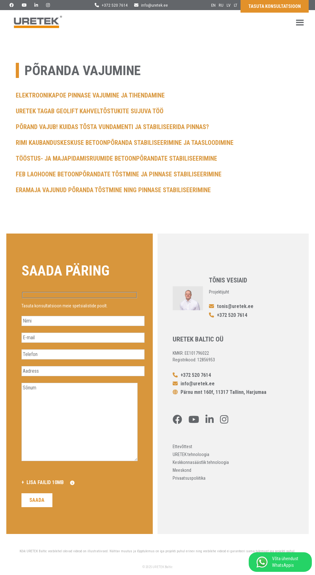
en (213, 5)
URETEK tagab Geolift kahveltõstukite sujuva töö (89, 111)
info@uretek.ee (151, 5)
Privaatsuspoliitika (189, 478)
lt (235, 5)
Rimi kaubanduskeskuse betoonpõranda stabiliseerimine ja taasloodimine (125, 142)
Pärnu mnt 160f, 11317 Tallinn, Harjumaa (219, 392)
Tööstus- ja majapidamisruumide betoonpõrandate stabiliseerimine (116, 158)
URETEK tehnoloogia (191, 454)
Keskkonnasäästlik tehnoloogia (201, 462)
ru (221, 5)
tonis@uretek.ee (231, 306)
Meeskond (182, 470)
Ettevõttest (182, 446)
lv (229, 5)
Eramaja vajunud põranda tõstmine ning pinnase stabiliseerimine (113, 190)
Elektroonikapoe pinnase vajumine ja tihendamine (90, 95)
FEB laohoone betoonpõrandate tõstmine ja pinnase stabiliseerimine (119, 174)
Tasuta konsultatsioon (274, 6)
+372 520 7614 (111, 5)
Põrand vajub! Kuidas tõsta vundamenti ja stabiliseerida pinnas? (112, 127)
